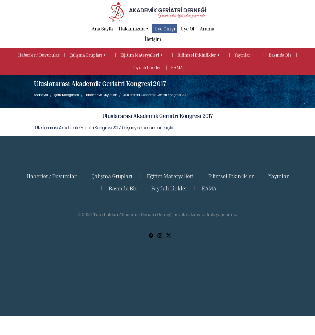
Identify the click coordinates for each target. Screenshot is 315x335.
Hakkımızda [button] (133, 29)
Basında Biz (280, 55)
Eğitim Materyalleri (170, 176)
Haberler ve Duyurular (101, 94)
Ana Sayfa (102, 28)
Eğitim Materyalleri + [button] (142, 55)
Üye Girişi (164, 28)
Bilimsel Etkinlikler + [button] (199, 55)
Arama (207, 28)
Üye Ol (187, 28)
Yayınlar (278, 176)
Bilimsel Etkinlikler (231, 176)
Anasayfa (41, 94)
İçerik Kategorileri (66, 94)
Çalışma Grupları (111, 176)
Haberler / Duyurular (39, 55)
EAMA (177, 67)
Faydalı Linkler (146, 67)
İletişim (153, 39)
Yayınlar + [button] (244, 55)
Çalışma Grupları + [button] (88, 55)
